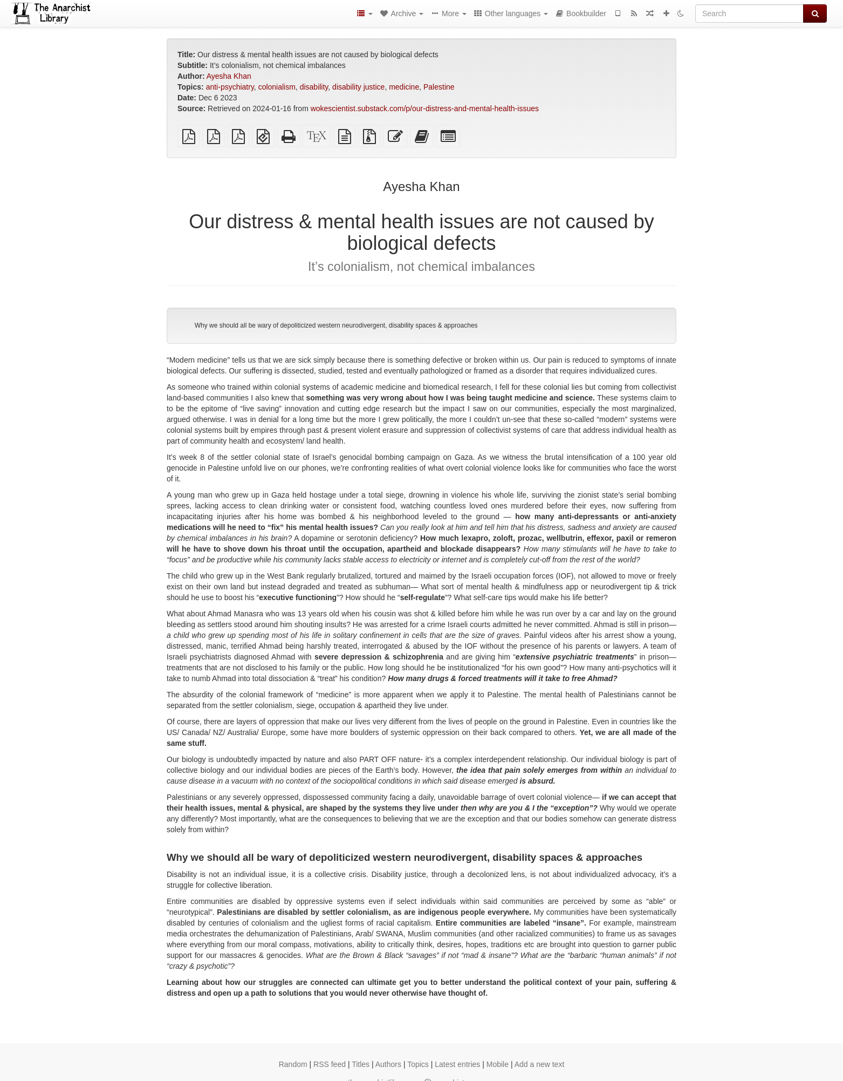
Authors (388, 1064)
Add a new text (540, 1064)
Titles (360, 1064)
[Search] (749, 13)
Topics (418, 1064)
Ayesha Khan (229, 76)
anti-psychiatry (230, 87)
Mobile (497, 1064)
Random (293, 1064)
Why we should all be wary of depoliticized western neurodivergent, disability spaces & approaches (336, 325)
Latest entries (457, 1064)
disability (314, 87)
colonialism (277, 87)
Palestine (439, 87)
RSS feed (329, 1064)
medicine (404, 87)
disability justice (358, 87)
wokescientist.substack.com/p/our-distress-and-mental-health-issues (425, 108)
